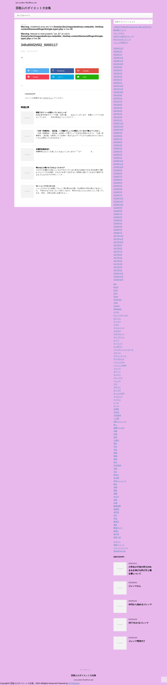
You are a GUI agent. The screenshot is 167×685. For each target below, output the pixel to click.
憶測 (115, 456)
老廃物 (116, 509)
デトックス (118, 378)
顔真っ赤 (117, 537)
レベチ (116, 403)
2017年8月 (118, 248)
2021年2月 (118, 117)
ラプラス (117, 400)
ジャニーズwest (120, 365)
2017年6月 (118, 255)
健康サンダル (119, 428)
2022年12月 (118, 58)
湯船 (115, 490)
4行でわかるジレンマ (122, 39)
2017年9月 (118, 245)
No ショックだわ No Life (45, 186)
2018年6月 (118, 217)
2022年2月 (118, 80)
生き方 (116, 497)
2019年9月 (118, 170)
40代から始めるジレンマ (124, 36)
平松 (115, 450)
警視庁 (116, 522)
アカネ (116, 325)
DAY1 (116, 290)
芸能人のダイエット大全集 (33, 8)
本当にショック (120, 481)
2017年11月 (118, 239)
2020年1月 (118, 158)
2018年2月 (118, 230)
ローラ (116, 406)
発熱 (115, 500)
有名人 (116, 475)
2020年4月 (118, 148)
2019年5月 (118, 183)
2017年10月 (118, 242)
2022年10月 (118, 64)
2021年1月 (118, 120)
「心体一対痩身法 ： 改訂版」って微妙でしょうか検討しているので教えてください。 (68, 131)
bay (115, 284)
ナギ (115, 384)
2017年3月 (118, 264)
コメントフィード (121, 548)
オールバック (119, 328)
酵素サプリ (118, 528)
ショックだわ (119, 362)
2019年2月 (118, 192)
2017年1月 (118, 270)
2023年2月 (118, 51)
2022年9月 (118, 67)
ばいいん (117, 318)
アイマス (117, 322)
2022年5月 (118, 70)
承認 (115, 459)
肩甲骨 (116, 512)
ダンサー (117, 375)
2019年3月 (118, 189)
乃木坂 (116, 412)
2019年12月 (118, 161)
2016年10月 (118, 280)
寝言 (115, 443)
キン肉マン (118, 347)
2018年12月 (118, 198)
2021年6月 (118, 105)
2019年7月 (118, 176)
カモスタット (119, 334)
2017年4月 (118, 261)
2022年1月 (118, 83)
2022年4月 (118, 73)
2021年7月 (118, 101)
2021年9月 (118, 95)
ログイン (48, 98)
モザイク (117, 387)
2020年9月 (118, 133)
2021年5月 (118, 108)
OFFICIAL (118, 300)
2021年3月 (118, 114)
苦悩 (115, 518)
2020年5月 (118, 145)
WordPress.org (120, 551)
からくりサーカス (121, 315)
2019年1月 (118, 195)
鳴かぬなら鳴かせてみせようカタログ (50, 168)
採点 (115, 462)
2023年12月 (118, 48)
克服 (115, 431)
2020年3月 (118, 151)
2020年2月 (118, 155)
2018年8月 (118, 211)
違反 (115, 525)
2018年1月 (118, 233)
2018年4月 (118, 223)
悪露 (115, 453)
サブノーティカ (120, 356)
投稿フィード (119, 545)
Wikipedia (117, 309)
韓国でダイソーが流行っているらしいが (51, 112)
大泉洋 (116, 440)
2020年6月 (118, 142)
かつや (116, 312)
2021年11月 (118, 89)
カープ (116, 340)
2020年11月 (118, 126)
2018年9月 (118, 208)
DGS (115, 293)
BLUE (116, 287)
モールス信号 (119, 393)
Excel (116, 297)
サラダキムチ (119, 359)
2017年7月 (118, 251)
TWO (116, 303)
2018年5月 (118, 220)
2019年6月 (118, 180)
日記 (115, 472)
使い (115, 425)
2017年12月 (118, 236)
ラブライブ (118, 397)
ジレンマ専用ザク (121, 43)
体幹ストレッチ (120, 422)
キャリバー (118, 343)
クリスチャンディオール (124, 350)
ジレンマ (117, 368)
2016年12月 (118, 273)
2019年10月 (118, 167)
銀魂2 (116, 531)
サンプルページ (23, 15)
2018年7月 (118, 214)
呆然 (115, 437)
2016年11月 (118, 276)
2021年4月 (118, 111)
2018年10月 (118, 205)
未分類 (116, 478)
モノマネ (117, 390)
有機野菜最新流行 (42, 149)
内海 (115, 434)
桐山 (115, 484)
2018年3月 (118, 226)
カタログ (117, 331)
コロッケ (117, 353)
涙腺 (115, 487)
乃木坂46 (117, 415)
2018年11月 (118, 201)
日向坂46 (117, 465)
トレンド (117, 381)
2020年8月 (118, 136)
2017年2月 (118, 267)
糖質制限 (117, 506)
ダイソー (117, 372)
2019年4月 (118, 186)
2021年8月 (118, 98)
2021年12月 (118, 86)
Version (117, 306)
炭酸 (115, 493)
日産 (115, 468)
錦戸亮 (116, 534)
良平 (115, 515)
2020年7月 (118, 139)
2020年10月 (118, 130)
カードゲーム (119, 337)
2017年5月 (118, 258)
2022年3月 (118, 76)
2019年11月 (118, 164)
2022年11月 (118, 61)
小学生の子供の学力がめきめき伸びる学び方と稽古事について (140, 570)
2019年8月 (118, 173)
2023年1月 (118, 55)
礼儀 (115, 503)
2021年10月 (118, 92)
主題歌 (116, 409)
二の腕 (116, 418)
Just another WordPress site (83, 680)
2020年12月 (118, 123)
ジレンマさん (119, 33)
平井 (115, 447)
